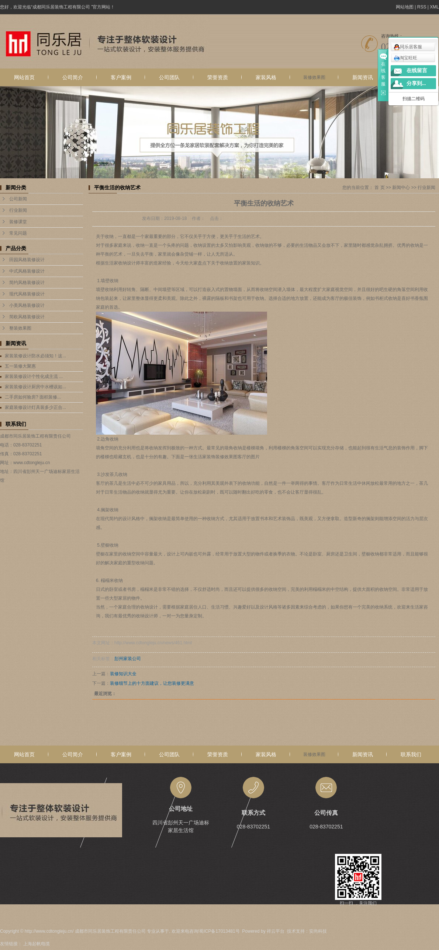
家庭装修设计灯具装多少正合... (35, 407)
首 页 (379, 187)
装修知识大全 (123, 673)
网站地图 (405, 7)
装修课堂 (18, 221)
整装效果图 (20, 328)
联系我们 (411, 754)
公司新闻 (18, 198)
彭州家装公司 (127, 658)
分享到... (416, 83)
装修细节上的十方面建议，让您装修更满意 (152, 683)
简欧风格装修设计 (27, 316)
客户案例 (121, 77)
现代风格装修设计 (27, 294)
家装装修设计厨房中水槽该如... (35, 386)
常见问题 (18, 233)
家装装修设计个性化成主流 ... (34, 376)
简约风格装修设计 (27, 282)
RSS (421, 7)
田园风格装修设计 (27, 259)
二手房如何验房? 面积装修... (33, 397)
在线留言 (417, 70)
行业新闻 (18, 210)
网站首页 (24, 77)
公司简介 (72, 77)
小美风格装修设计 (27, 305)
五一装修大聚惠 (20, 366)
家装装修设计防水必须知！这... (35, 355)
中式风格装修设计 (27, 271)
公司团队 (169, 77)
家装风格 (266, 77)
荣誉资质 (217, 77)
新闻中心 (401, 187)
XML (434, 7)
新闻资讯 (362, 77)
